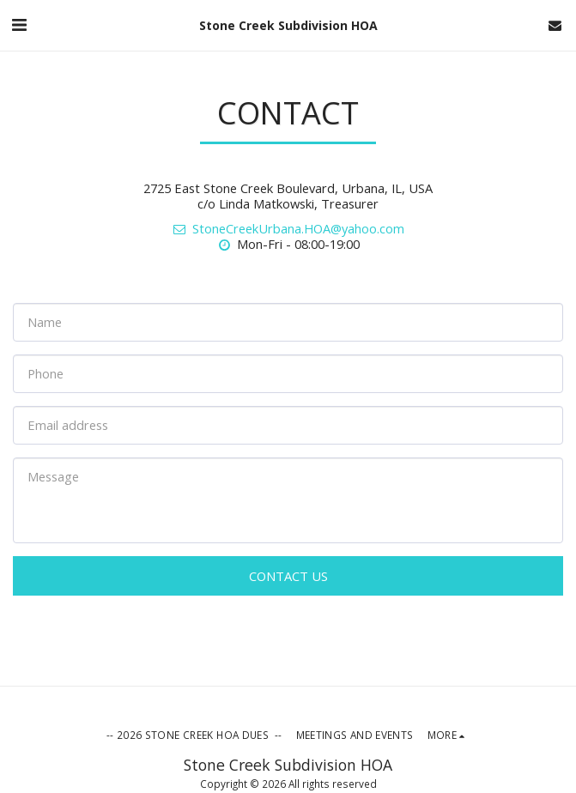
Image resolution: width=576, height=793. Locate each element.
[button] (18, 24)
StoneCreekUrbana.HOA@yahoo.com (288, 228)
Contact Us (288, 575)
